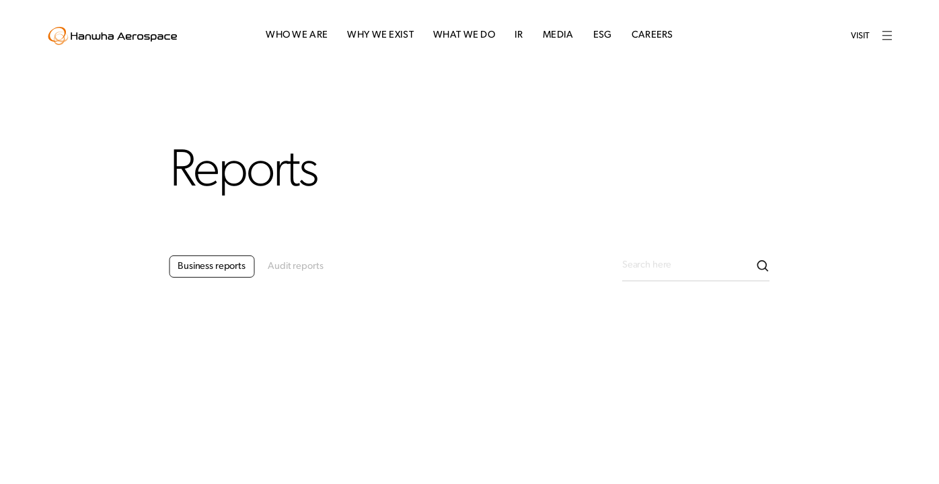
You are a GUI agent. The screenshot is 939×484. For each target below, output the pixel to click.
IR (519, 35)
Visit (860, 36)
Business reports (212, 274)
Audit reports (295, 274)
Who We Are (297, 35)
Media (558, 35)
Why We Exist (380, 35)
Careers (652, 35)
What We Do (464, 35)
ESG (602, 35)
